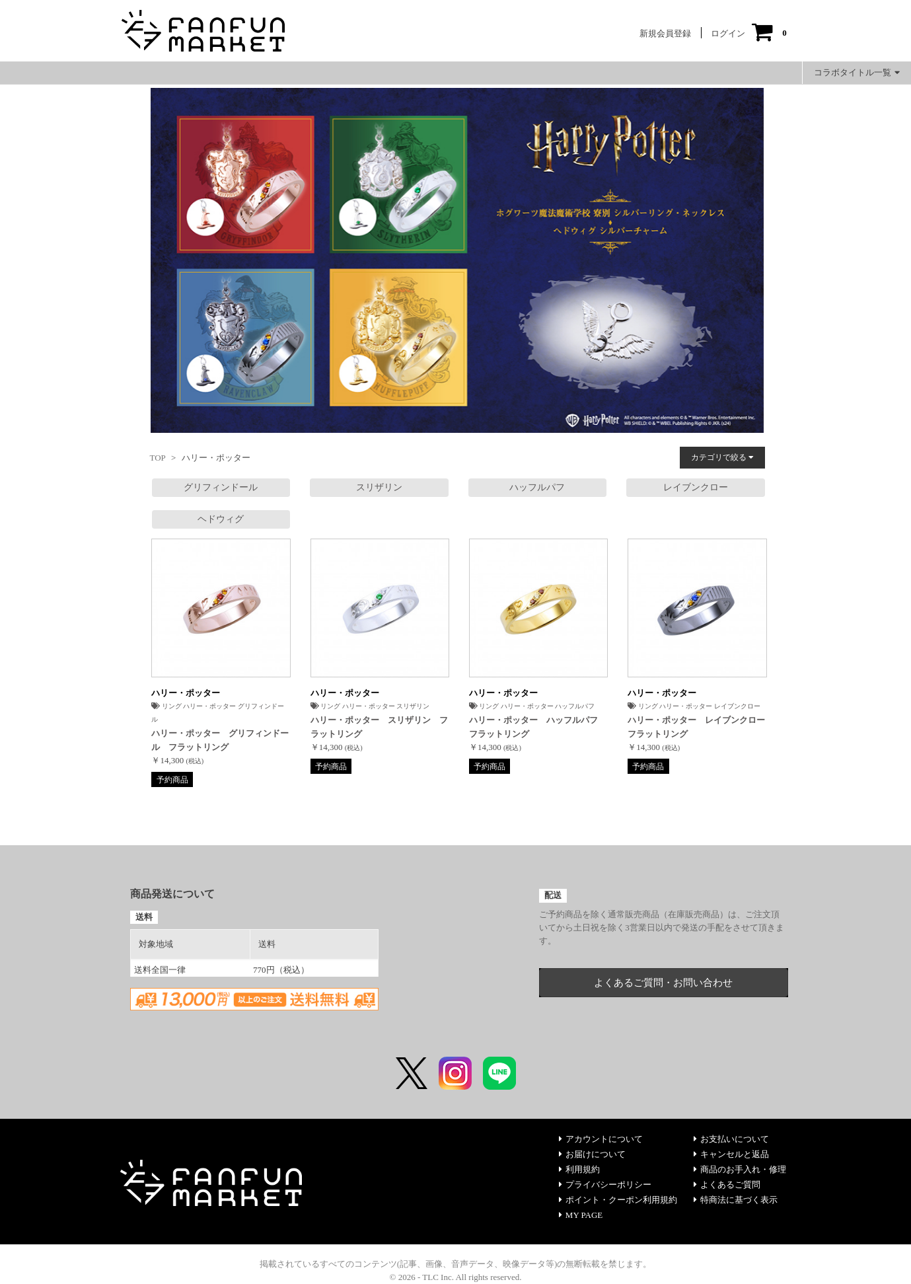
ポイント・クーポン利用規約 (618, 1200)
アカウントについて (601, 1139)
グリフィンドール (221, 487)
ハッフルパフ (537, 487)
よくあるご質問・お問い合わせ (663, 982)
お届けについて (592, 1154)
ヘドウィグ (221, 519)
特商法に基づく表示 (736, 1200)
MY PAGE (580, 1215)
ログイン (728, 33)
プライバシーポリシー (605, 1185)
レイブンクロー (695, 487)
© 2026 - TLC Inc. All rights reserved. (456, 1277)
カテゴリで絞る (722, 457)
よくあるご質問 (727, 1185)
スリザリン (379, 487)
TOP (158, 458)
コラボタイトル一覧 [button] (857, 72)
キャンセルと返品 (731, 1154)
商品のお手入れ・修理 (740, 1169)
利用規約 (579, 1169)
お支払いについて (731, 1139)
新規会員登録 (665, 33)
